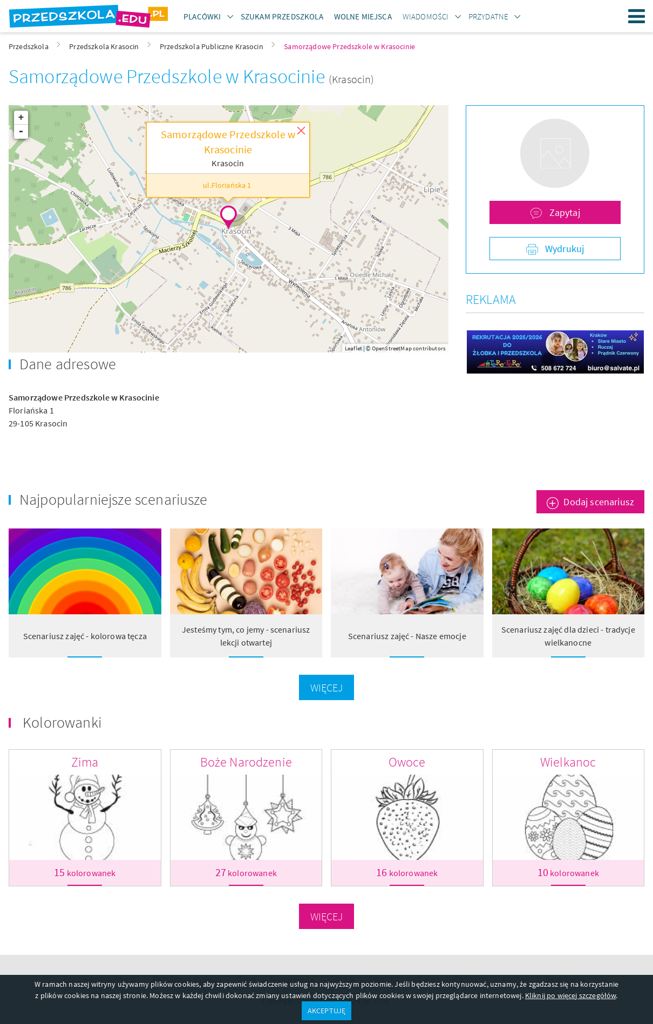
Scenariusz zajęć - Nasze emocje (407, 635)
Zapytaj (563, 212)
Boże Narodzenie (246, 762)
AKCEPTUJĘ (326, 1010)
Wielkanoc (568, 762)
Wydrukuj (563, 248)
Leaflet (353, 348)
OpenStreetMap (392, 348)
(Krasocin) (352, 79)
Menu (637, 16)
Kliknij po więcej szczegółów (570, 995)
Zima (85, 762)
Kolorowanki (62, 722)
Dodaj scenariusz (598, 502)
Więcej (326, 687)
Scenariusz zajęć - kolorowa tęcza (85, 635)
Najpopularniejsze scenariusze (113, 499)
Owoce (407, 762)
